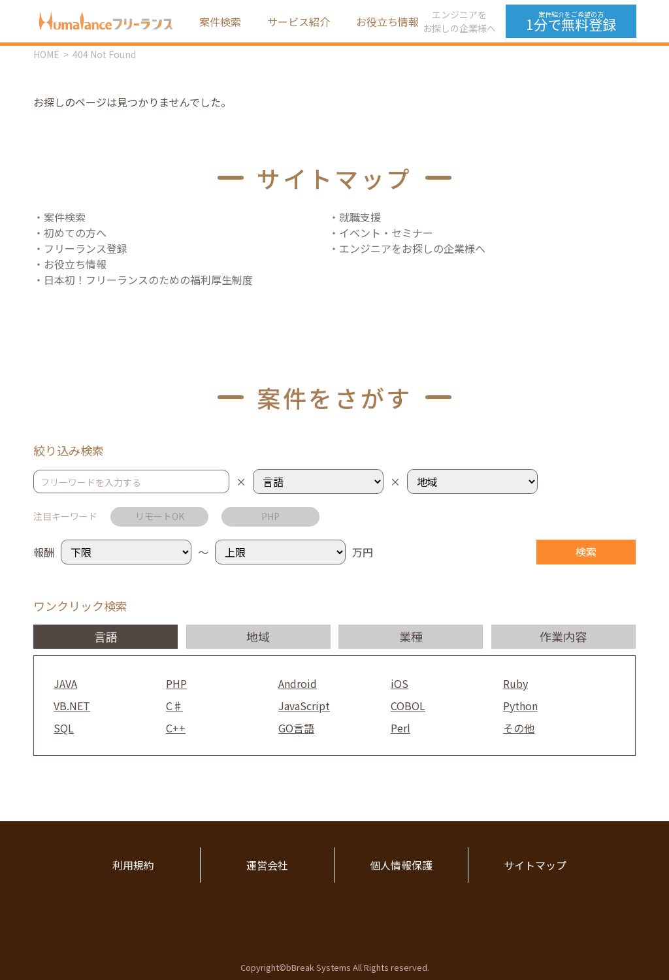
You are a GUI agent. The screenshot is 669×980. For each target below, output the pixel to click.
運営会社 (267, 865)
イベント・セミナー (386, 232)
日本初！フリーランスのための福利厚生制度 (148, 279)
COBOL (408, 705)
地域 (258, 636)
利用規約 (133, 865)
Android (297, 683)
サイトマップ (535, 865)
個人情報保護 (401, 865)
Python (520, 705)
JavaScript (304, 705)
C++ (176, 728)
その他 (518, 728)
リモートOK (159, 516)
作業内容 (563, 636)
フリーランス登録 (85, 248)
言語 (106, 636)
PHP (270, 516)
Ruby (515, 683)
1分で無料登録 (571, 21)
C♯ (174, 705)
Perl (400, 728)
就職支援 (360, 217)
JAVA (65, 683)
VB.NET (72, 705)
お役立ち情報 (387, 21)
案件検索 (220, 21)
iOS (399, 683)
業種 (411, 636)
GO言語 (296, 728)
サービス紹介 (298, 21)
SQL (64, 728)
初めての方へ (75, 232)
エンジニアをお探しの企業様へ (459, 21)
